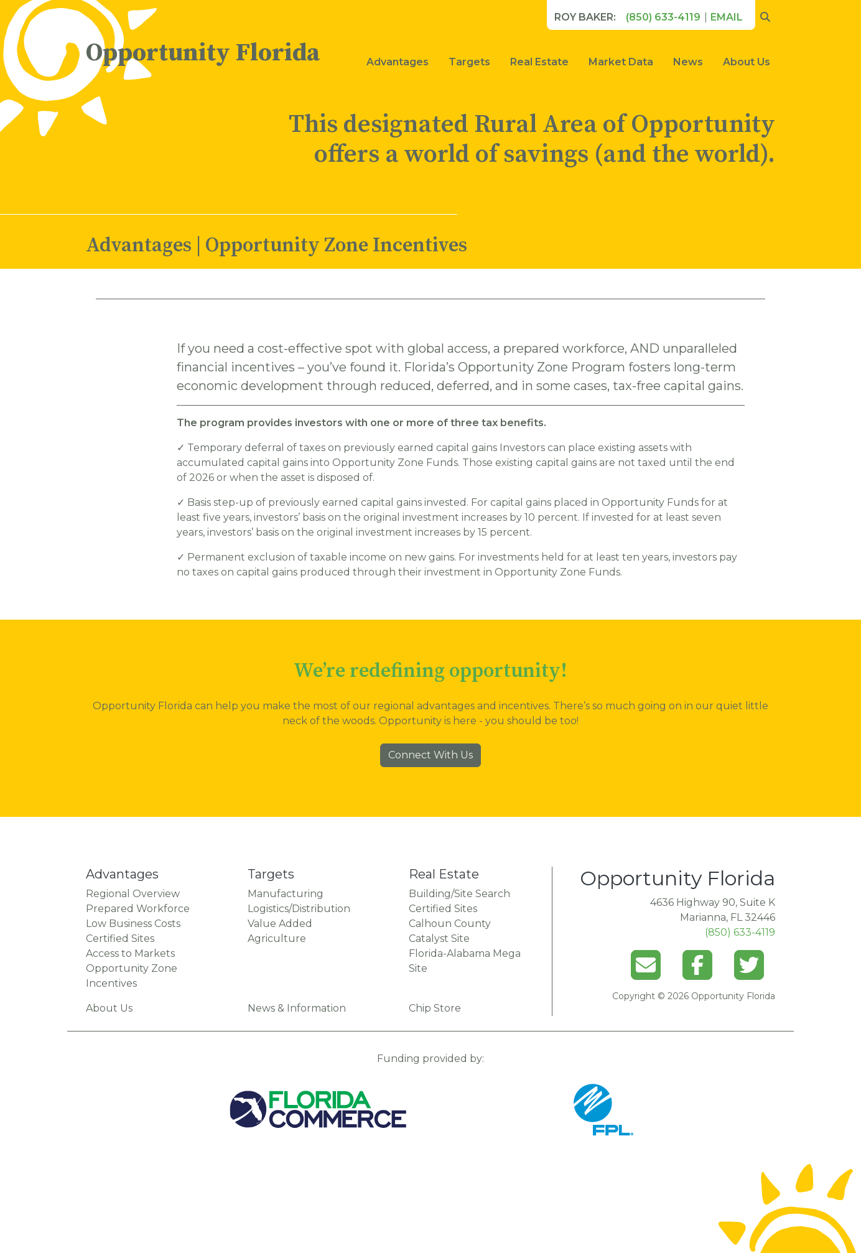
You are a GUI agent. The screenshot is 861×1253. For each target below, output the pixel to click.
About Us (746, 62)
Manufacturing (285, 894)
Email (726, 17)
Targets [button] (469, 62)
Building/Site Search (459, 894)
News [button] (688, 62)
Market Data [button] (621, 62)
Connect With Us (430, 755)
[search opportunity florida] (765, 17)
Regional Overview (133, 894)
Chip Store (435, 1008)
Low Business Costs (133, 923)
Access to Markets (130, 953)
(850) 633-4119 (663, 17)
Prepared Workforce (138, 909)
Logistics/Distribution (299, 909)
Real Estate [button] (539, 62)
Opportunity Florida (203, 53)
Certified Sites (120, 938)
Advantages (397, 62)
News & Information (297, 1008)
